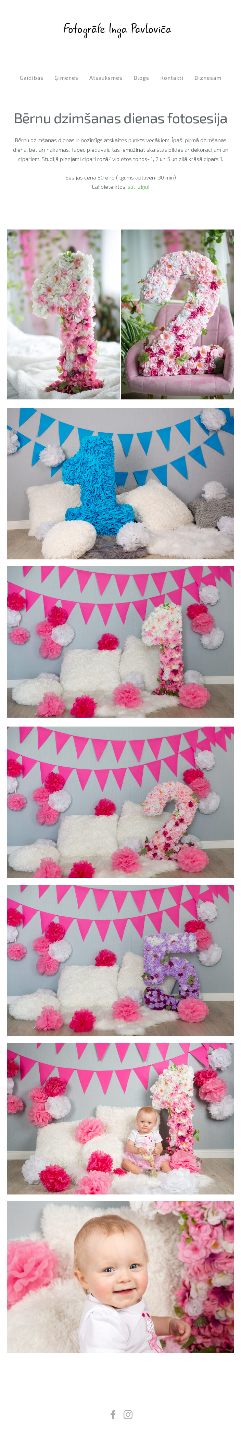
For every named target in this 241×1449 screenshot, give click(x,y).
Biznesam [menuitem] (207, 77)
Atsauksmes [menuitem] (106, 77)
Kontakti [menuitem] (171, 77)
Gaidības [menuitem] (31, 77)
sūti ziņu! (139, 186)
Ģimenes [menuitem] (66, 77)
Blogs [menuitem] (141, 77)
